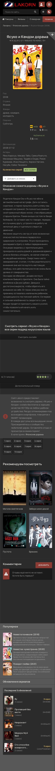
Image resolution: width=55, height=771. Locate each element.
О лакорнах (35, 19)
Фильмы (21, 19)
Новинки (49, 19)
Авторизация (42, 4)
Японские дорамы (20, 25)
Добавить (43, 565)
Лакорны (7, 19)
